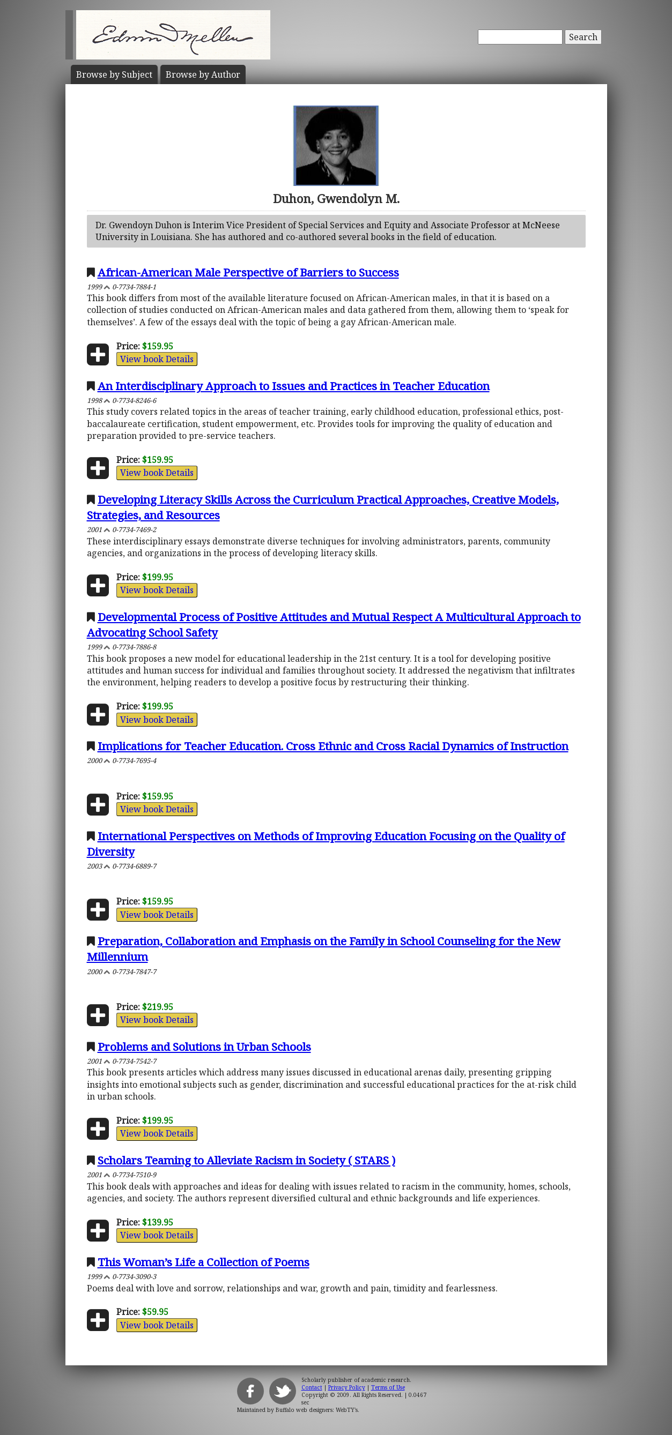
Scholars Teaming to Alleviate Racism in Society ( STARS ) (246, 1160)
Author (203, 74)
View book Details (157, 359)
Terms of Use (388, 1387)
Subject (114, 74)
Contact (311, 1387)
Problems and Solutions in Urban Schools (204, 1046)
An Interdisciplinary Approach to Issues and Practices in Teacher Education (294, 385)
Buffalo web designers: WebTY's (317, 1410)
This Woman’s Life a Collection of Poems (203, 1261)
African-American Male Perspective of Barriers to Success (248, 272)
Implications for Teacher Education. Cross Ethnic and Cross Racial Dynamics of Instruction (333, 745)
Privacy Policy (346, 1387)
